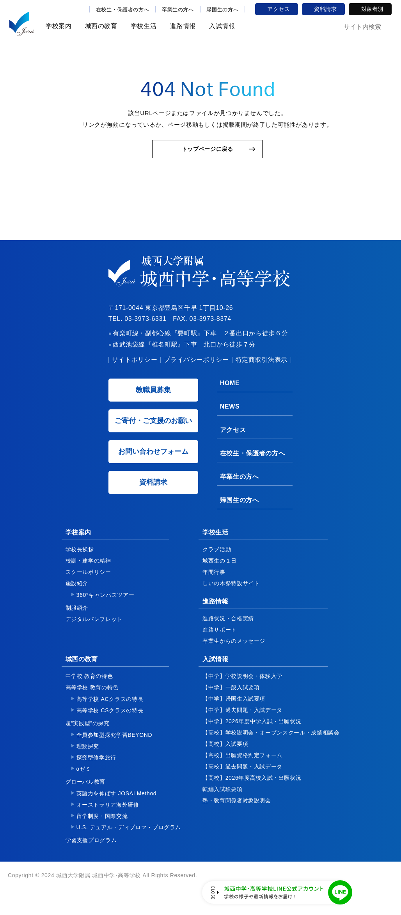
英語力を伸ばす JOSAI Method (116, 801)
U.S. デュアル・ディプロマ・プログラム (128, 835)
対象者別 (372, 9)
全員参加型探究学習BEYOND (114, 743)
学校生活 (142, 26)
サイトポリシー (134, 368)
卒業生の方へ (178, 9)
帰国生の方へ (222, 9)
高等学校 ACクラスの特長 (110, 707)
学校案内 (57, 26)
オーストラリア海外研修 (107, 813)
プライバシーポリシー (196, 368)
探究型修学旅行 (96, 766)
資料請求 (325, 9)
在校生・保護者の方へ (122, 9)
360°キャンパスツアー (105, 603)
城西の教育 (100, 26)
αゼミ (83, 777)
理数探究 (87, 754)
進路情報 (181, 26)
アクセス (278, 9)
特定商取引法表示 (261, 368)
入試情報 (221, 26)
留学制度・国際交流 (102, 824)
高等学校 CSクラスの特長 (110, 718)
